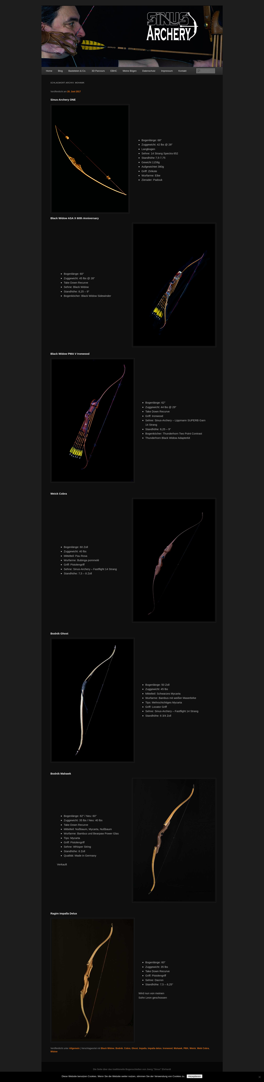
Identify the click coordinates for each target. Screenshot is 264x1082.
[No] (259, 1077)
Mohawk (178, 1048)
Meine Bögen (130, 70)
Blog (60, 70)
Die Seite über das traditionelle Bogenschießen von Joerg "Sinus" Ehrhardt (132, 1069)
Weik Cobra (203, 1048)
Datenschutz (148, 70)
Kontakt (182, 70)
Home (49, 70)
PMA (186, 1048)
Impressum (167, 70)
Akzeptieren (194, 1076)
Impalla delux (155, 1048)
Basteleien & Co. (77, 70)
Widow (54, 1051)
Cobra (127, 1048)
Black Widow (107, 1048)
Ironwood (167, 1048)
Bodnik (119, 1048)
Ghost (135, 1048)
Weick (193, 1048)
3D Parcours (98, 70)
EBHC (114, 70)
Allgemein (74, 1048)
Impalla (143, 1048)
